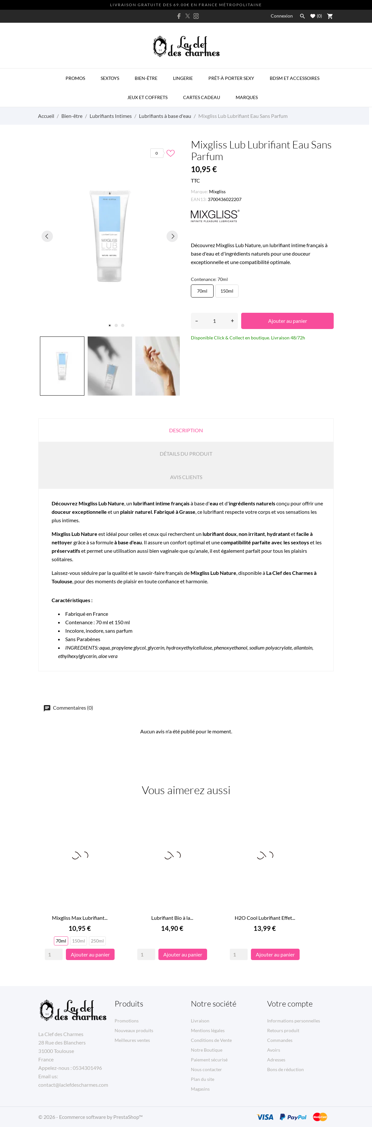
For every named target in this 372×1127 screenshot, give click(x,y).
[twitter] (187, 16)
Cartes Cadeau (201, 97)
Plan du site (202, 1079)
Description (186, 430)
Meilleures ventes (132, 1040)
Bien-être (146, 78)
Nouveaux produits (134, 1030)
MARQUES (247, 97)
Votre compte (290, 1003)
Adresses (276, 1059)
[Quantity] (54, 954)
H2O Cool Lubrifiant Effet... (265, 918)
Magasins (200, 1089)
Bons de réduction (285, 1069)
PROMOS (75, 78)
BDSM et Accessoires (294, 78)
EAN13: (199, 199)
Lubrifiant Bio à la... (172, 918)
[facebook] (179, 16)
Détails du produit (186, 453)
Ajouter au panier (287, 321)
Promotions (127, 1020)
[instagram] (196, 16)
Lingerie (183, 78)
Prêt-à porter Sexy (231, 78)
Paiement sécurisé (209, 1059)
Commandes (279, 1040)
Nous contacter (206, 1069)
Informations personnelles (293, 1020)
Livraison (200, 1020)
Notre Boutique (206, 1050)
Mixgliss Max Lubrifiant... (79, 918)
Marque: (199, 191)
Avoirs (273, 1050)
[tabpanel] (109, 236)
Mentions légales (208, 1030)
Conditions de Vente (211, 1040)
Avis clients (186, 477)
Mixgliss (217, 191)
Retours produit (283, 1030)
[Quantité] (214, 321)
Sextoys (110, 78)
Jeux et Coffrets (147, 97)
